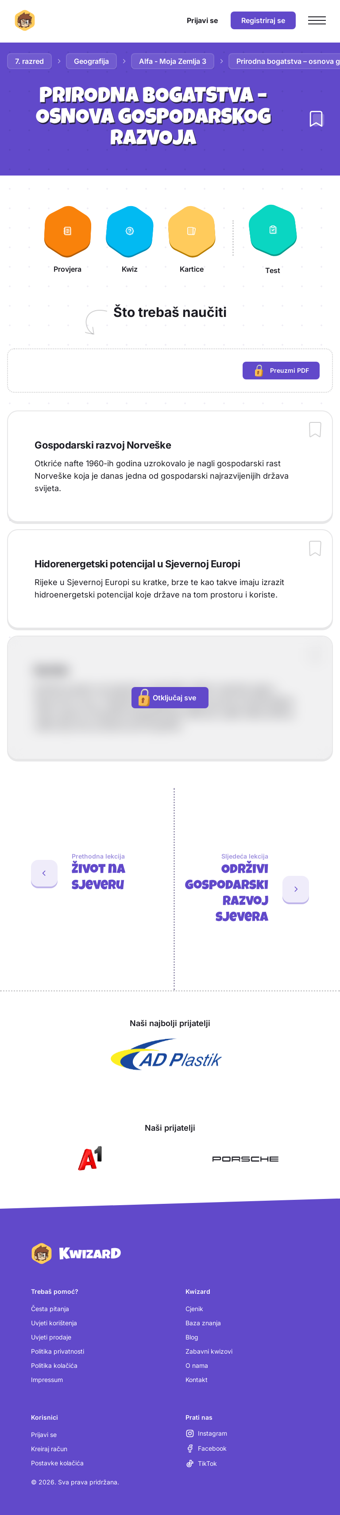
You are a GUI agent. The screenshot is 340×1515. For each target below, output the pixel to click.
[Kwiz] (130, 238)
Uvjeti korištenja (54, 1323)
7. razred (29, 61)
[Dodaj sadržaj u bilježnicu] (315, 430)
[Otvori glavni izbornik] (317, 20)
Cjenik (194, 1308)
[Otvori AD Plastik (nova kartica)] (166, 1054)
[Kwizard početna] (24, 20)
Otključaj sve (167, 698)
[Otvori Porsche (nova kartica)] (245, 1159)
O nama (196, 1365)
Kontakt (196, 1379)
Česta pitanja (50, 1308)
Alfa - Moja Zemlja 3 (172, 61)
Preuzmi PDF (287, 372)
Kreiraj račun (49, 1449)
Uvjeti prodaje (51, 1337)
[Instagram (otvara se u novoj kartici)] (206, 1433)
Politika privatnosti (57, 1351)
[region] (170, 370)
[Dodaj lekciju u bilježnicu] (316, 118)
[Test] (273, 238)
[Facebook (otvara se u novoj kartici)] (206, 1448)
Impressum (47, 1379)
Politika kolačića (54, 1365)
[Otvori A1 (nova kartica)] (88, 1159)
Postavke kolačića (57, 1463)
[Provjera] (68, 238)
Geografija (91, 61)
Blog (191, 1337)
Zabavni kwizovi (208, 1351)
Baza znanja (203, 1323)
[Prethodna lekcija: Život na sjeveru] (83, 873)
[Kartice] (192, 238)
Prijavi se (44, 1434)
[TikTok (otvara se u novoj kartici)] (201, 1463)
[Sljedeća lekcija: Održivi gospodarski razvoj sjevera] (257, 889)
